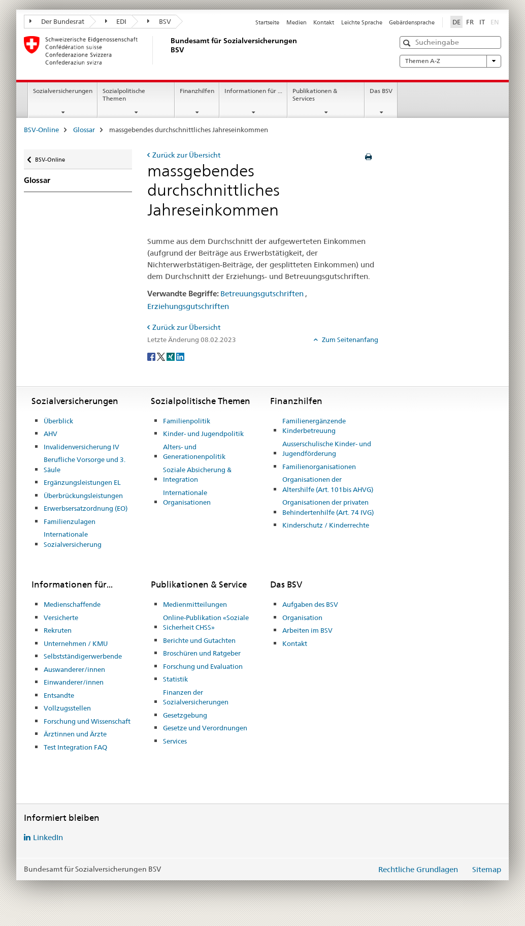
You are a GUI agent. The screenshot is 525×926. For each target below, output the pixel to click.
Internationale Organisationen (187, 497)
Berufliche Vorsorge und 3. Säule (84, 464)
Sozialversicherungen (62, 91)
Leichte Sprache (361, 22)
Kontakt (323, 22)
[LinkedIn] (180, 356)
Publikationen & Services (314, 94)
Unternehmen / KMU (76, 643)
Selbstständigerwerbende (83, 656)
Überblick (58, 421)
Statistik (175, 679)
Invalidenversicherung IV (81, 447)
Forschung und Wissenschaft (87, 721)
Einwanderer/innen (74, 682)
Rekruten (58, 630)
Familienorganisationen (319, 466)
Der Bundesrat (56, 21)
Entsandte (59, 695)
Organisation (302, 617)
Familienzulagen (69, 521)
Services (175, 741)
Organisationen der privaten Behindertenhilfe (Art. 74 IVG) (328, 507)
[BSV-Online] (168, 50)
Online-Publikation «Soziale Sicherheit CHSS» (206, 622)
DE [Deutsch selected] (456, 22)
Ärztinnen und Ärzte (75, 734)
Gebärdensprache (412, 22)
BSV (159, 21)
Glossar (84, 130)
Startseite (267, 22)
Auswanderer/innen (74, 669)
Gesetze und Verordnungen (205, 728)
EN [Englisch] (495, 21)
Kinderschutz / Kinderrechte (325, 525)
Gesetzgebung (185, 715)
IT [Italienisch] (482, 22)
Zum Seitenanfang (349, 339)
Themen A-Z (450, 61)
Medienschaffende (72, 604)
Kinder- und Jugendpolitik (203, 433)
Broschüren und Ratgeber (202, 653)
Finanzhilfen (197, 91)
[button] (408, 43)
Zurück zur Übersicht (186, 155)
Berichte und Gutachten (199, 640)
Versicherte (61, 617)
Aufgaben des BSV (310, 604)
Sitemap (486, 869)
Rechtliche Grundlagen (418, 869)
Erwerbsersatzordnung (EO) (85, 508)
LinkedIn (48, 837)
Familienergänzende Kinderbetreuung (314, 426)
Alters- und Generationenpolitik (194, 452)
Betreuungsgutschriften (262, 293)
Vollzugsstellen (67, 708)
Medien (296, 22)
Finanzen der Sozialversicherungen (195, 697)
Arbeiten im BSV (307, 630)
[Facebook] (152, 356)
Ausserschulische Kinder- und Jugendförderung (326, 449)
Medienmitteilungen (195, 604)
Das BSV (381, 91)
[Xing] (171, 356)
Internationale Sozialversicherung (73, 539)
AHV (50, 433)
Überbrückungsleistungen (83, 495)
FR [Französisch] (470, 22)
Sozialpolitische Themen (124, 94)
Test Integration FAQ (75, 747)
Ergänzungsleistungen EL (82, 482)
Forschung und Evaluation (203, 666)
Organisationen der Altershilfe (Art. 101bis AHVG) (327, 484)
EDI (116, 21)
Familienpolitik (186, 421)
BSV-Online (41, 130)
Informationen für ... (253, 91)
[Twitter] (162, 356)
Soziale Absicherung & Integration (197, 475)
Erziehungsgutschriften (188, 306)
